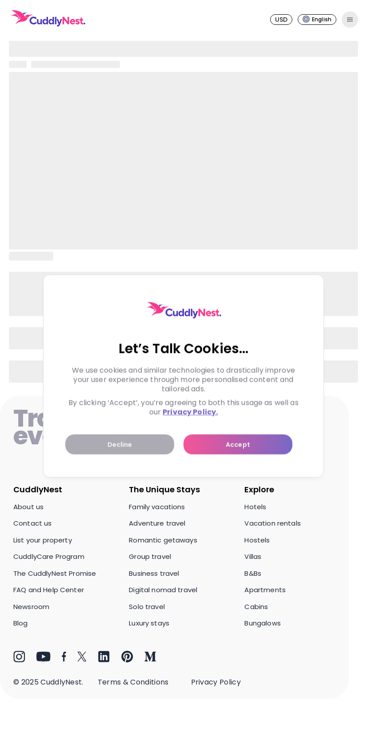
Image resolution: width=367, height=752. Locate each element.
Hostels (257, 540)
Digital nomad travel (163, 589)
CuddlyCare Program (48, 556)
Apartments (265, 589)
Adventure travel (157, 523)
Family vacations (157, 506)
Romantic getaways (163, 540)
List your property (42, 540)
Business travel (154, 573)
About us (28, 506)
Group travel (150, 556)
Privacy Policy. (190, 412)
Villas (252, 556)
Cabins (256, 606)
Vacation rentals (272, 523)
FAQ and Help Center (48, 589)
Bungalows (262, 623)
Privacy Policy (216, 682)
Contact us (32, 523)
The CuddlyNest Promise (54, 573)
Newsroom (31, 606)
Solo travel (147, 606)
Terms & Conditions (133, 682)
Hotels (255, 506)
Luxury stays (149, 623)
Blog (20, 623)
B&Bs (252, 573)
